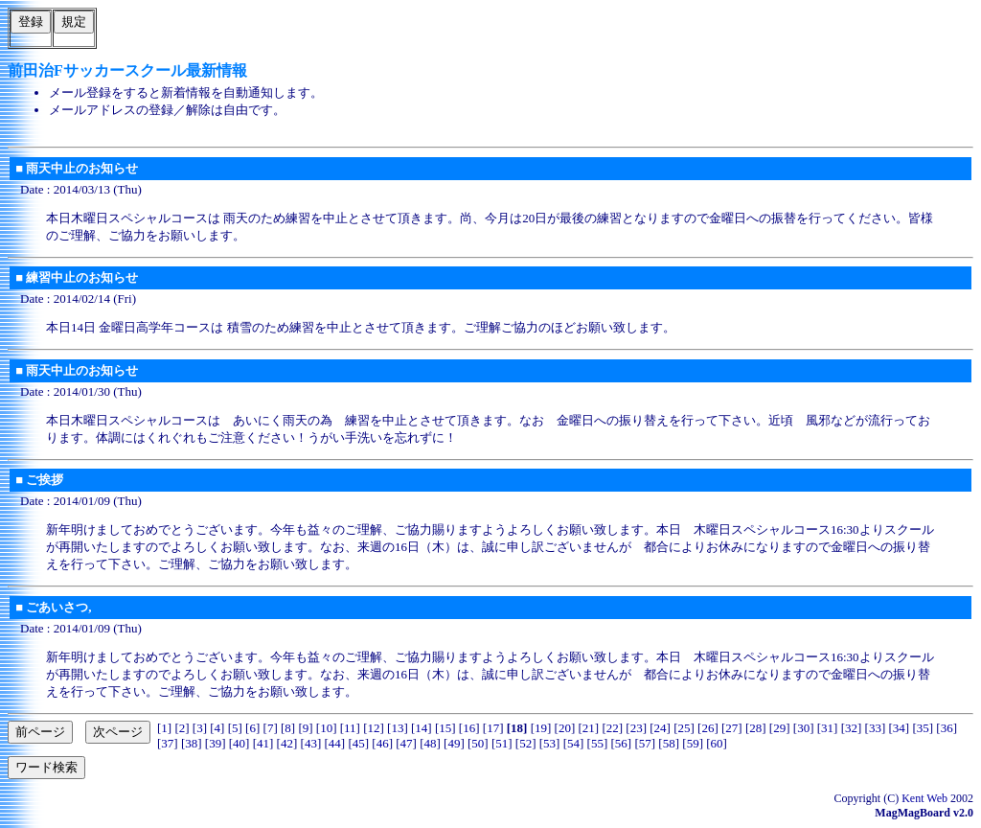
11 (350, 728)
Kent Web (924, 798)
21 (588, 728)
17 (493, 728)
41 (263, 743)
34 (899, 728)
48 (429, 743)
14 (421, 728)
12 (374, 728)
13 (397, 728)
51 (501, 743)
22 (612, 728)
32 (851, 728)
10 (326, 728)
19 (541, 728)
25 (684, 728)
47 (406, 743)
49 (453, 743)
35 (923, 728)
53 (549, 743)
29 (779, 728)
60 (717, 743)
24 (660, 728)
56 (621, 743)
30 (803, 728)
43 (311, 743)
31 (827, 728)
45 (359, 743)
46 (382, 743)
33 (875, 728)
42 (287, 743)
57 (645, 743)
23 (636, 728)
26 (707, 728)
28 (755, 728)
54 (573, 743)
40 (239, 743)
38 (191, 743)
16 (469, 728)
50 (477, 743)
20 (565, 728)
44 (335, 743)
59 (693, 743)
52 (525, 743)
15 (445, 728)
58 (669, 743)
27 (731, 728)
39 (215, 743)
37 (167, 743)
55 (597, 743)
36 (947, 728)
